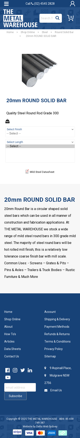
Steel (45, 32)
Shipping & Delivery (57, 319)
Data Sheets (12, 349)
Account (50, 311)
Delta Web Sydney (46, 426)
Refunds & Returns (57, 334)
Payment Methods (56, 326)
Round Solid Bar (64, 32)
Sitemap (50, 356)
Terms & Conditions (57, 341)
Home (10, 32)
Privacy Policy (53, 349)
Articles (9, 341)
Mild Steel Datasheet (40, 172)
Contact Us (11, 356)
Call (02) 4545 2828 (40, 3)
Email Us (53, 390)
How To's (10, 334)
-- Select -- (40, 146)
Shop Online (28, 32)
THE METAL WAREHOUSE (42, 418)
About (8, 326)
